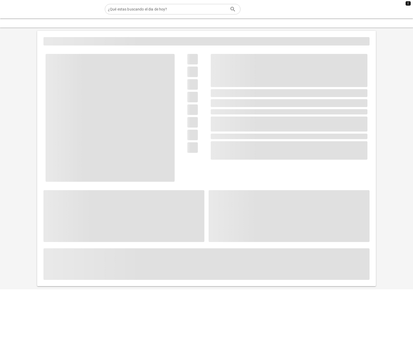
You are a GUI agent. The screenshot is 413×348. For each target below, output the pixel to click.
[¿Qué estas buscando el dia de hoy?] (167, 9)
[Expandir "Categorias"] (20, 23)
